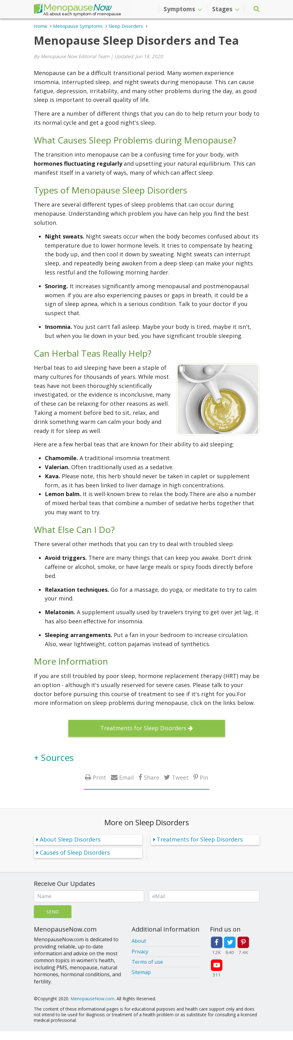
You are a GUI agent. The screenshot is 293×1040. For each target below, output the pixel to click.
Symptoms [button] (183, 9)
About (139, 940)
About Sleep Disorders (70, 839)
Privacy (140, 951)
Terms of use (147, 961)
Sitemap (141, 972)
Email (126, 777)
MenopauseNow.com (92, 999)
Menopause (73, 9)
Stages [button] (225, 9)
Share (151, 777)
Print (99, 777)
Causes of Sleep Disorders (75, 852)
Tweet (180, 777)
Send (52, 911)
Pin (204, 777)
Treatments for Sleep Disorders (143, 728)
